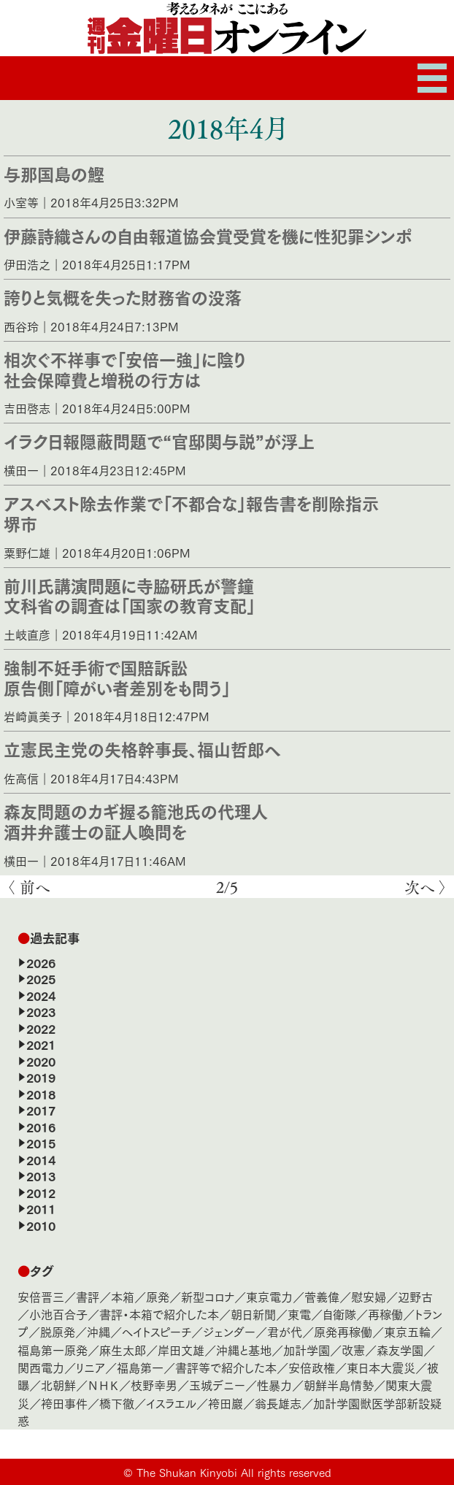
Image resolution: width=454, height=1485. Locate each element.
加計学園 (306, 1349)
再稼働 (385, 1314)
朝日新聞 (253, 1314)
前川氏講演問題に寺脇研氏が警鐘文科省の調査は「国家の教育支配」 (129, 595)
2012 (40, 1192)
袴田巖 (225, 1403)
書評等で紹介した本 (226, 1367)
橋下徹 (116, 1403)
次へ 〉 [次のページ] (425, 886)
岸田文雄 (181, 1349)
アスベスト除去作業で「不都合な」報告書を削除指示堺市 (191, 512)
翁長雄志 (278, 1403)
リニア (90, 1367)
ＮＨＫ (103, 1384)
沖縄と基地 (244, 1349)
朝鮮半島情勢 (339, 1384)
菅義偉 (321, 1296)
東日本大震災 (381, 1367)
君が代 (284, 1331)
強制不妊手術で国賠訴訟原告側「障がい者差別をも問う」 (117, 676)
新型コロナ (207, 1296)
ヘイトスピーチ (156, 1331)
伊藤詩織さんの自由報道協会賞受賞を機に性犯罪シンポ (208, 235)
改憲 (353, 1349)
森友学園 (400, 1349)
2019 (40, 1077)
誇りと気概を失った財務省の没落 (123, 296)
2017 (40, 1109)
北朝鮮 (58, 1384)
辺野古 (415, 1296)
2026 (40, 962)
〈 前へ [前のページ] (28, 886)
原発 (157, 1296)
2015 (40, 1142)
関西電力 (41, 1367)
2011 (40, 1208)
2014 (40, 1159)
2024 (40, 995)
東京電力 (269, 1296)
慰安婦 (368, 1296)
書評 (87, 1296)
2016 (40, 1126)
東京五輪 (407, 1331)
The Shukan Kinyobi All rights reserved (233, 1472)
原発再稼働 (343, 1331)
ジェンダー (229, 1331)
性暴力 (274, 1384)
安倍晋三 (41, 1296)
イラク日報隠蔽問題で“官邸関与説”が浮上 (159, 440)
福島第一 (140, 1367)
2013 (40, 1175)
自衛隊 (339, 1314)
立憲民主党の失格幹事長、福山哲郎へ (142, 748)
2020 (40, 1061)
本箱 (122, 1296)
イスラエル (171, 1403)
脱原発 (57, 1331)
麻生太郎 (122, 1349)
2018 (40, 1093)
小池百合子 (58, 1314)
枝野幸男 (154, 1384)
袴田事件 (64, 1403)
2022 (40, 1028)
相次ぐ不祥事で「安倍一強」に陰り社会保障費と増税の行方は (125, 368)
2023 (40, 1011)
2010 (40, 1225)
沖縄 (98, 1331)
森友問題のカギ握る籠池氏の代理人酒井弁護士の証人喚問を (136, 820)
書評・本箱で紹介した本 (159, 1314)
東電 (299, 1314)
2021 (40, 1044)
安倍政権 (311, 1367)
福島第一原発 (53, 1349)
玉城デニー (217, 1384)
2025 (40, 978)
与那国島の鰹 (54, 173)
